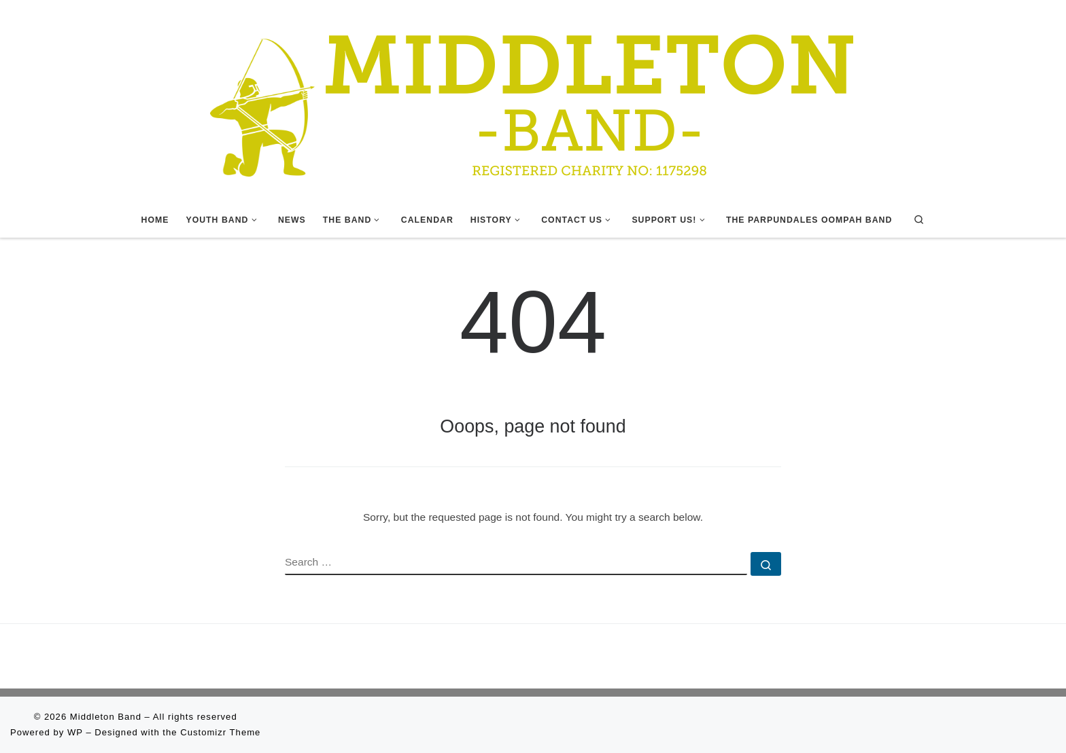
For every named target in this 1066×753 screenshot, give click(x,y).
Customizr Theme (220, 732)
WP (75, 732)
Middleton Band (105, 717)
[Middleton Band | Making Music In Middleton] (533, 100)
